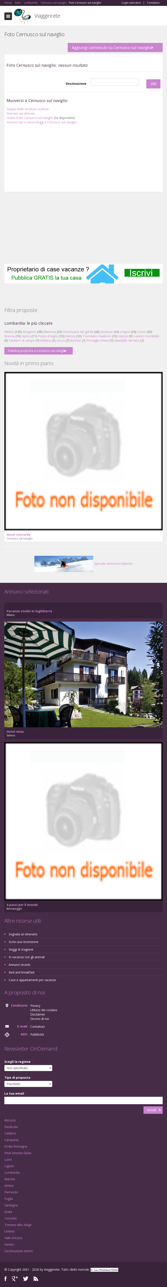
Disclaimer (37, 1014)
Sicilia (8, 1212)
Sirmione (106, 332)
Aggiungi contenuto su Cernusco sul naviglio (112, 47)
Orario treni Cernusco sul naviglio (30, 118)
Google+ (15, 1279)
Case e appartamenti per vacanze (32, 980)
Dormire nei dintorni (21, 113)
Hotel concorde (18, 534)
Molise (9, 1186)
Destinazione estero (18, 1251)
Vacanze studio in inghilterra (29, 611)
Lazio (8, 1159)
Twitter (25, 1279)
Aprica (26, 336)
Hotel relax (15, 731)
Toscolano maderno (97, 336)
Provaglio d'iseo (97, 340)
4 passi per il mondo (22, 905)
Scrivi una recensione (23, 942)
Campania (11, 1140)
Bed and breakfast (22, 972)
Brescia (9, 336)
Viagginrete (47, 15)
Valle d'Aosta (13, 1238)
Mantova (49, 332)
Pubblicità (37, 1034)
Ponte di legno (48, 336)
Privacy (35, 1006)
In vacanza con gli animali (27, 957)
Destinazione (76, 83)
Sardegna (11, 1205)
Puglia (8, 1199)
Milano (9, 332)
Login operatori (131, 2)
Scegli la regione (18, 1062)
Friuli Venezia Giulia (17, 1153)
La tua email (15, 1093)
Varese (123, 336)
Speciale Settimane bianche (83, 563)
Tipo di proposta (18, 1077)
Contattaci (153, 2)
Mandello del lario (126, 340)
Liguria (9, 1166)
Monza (70, 336)
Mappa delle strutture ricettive (28, 109)
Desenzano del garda (78, 332)
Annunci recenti (19, 965)
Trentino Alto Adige (18, 1225)
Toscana (10, 1218)
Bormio (75, 340)
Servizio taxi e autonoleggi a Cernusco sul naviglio (42, 122)
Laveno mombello (146, 336)
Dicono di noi (39, 1019)
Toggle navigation (8, 16)
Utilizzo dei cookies (43, 1010)
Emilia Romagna (15, 1146)
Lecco (60, 340)
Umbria (9, 1231)
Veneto (9, 1244)
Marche (9, 1179)
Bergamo (29, 332)
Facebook (5, 1279)
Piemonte (11, 1192)
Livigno (125, 332)
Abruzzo (10, 1120)
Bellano (45, 340)
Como (141, 332)
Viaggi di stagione (21, 949)
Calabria (10, 1133)
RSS (36, 1279)
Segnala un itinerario (23, 934)
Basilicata (11, 1127)
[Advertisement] (83, 159)
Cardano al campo (22, 340)
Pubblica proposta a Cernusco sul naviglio (37, 351)
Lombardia (12, 1172)
